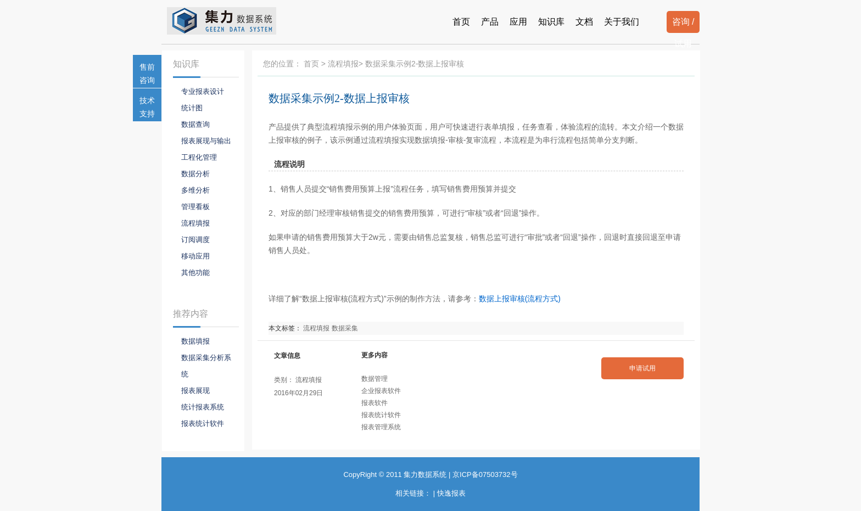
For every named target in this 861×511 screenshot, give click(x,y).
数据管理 (374, 379)
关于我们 (621, 21)
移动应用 (195, 256)
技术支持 (147, 107)
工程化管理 (199, 157)
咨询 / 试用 (683, 25)
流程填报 (343, 63)
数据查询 (195, 124)
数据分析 (195, 174)
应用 (518, 21)
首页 (461, 21)
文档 (584, 21)
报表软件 (374, 403)
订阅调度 (195, 239)
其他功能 (195, 272)
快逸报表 (451, 493)
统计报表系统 (202, 407)
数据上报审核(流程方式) (520, 298)
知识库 (551, 21)
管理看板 (195, 207)
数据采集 (345, 328)
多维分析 (195, 190)
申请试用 (642, 368)
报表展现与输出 (206, 141)
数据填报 (195, 341)
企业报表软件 (381, 391)
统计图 (192, 108)
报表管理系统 (381, 427)
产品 (490, 21)
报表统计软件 (381, 415)
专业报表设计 (202, 91)
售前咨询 (147, 74)
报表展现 (195, 390)
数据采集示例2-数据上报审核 (339, 98)
